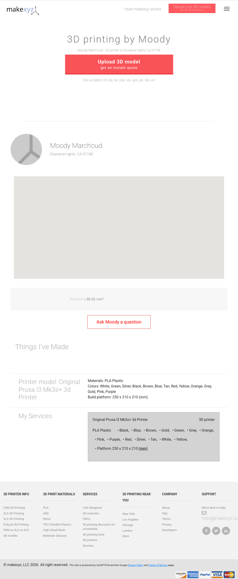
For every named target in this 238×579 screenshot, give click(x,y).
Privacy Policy (135, 565)
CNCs (86, 519)
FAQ (164, 513)
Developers (169, 530)
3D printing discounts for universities (99, 527)
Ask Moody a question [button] (118, 322)
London (127, 530)
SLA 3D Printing (13, 513)
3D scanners (91, 513)
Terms (166, 519)
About (166, 507)
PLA (45, 507)
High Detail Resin (54, 530)
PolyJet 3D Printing (15, 524)
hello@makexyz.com (218, 516)
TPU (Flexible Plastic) (57, 524)
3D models (10, 535)
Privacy (167, 524)
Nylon (47, 519)
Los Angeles (130, 519)
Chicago (127, 525)
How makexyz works (142, 9)
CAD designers (92, 507)
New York (128, 514)
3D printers (90, 540)
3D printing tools (93, 534)
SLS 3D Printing (13, 519)
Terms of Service (158, 565)
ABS (45, 513)
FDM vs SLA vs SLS (16, 530)
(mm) (143, 448)
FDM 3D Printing (14, 507)
